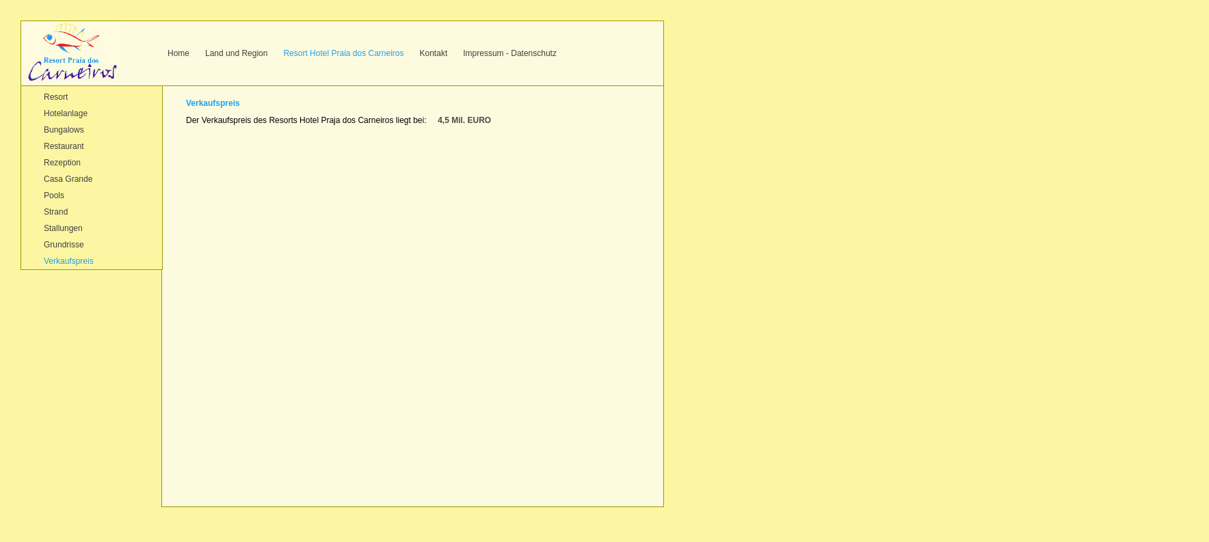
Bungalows (64, 130)
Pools (54, 195)
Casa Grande (68, 179)
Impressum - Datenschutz (510, 53)
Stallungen (63, 228)
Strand (56, 212)
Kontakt (434, 53)
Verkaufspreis (69, 261)
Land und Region (236, 53)
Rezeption (62, 162)
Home (178, 53)
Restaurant (64, 146)
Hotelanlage (66, 113)
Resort (56, 97)
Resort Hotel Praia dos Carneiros (343, 53)
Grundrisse (64, 244)
